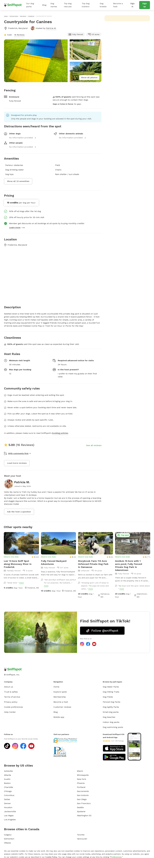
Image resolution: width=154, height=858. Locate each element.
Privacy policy (10, 702)
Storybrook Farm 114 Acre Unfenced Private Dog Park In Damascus (93, 564)
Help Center (10, 712)
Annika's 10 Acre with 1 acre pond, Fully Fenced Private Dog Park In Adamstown (128, 565)
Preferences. (116, 857)
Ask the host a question (19, 511)
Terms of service (12, 697)
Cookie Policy (51, 857)
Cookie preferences (13, 707)
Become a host (118, 5)
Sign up (144, 5)
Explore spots (60, 692)
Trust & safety (11, 692)
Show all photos (89, 77)
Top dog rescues (68, 5)
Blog (44, 5)
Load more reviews (17, 463)
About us (8, 687)
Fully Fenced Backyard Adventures (53, 562)
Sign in (132, 5)
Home (56, 687)
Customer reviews (62, 707)
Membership (59, 697)
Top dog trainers (86, 5)
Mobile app (58, 717)
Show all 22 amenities (18, 181)
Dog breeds (103, 5)
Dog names (53, 5)
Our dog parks (30, 5)
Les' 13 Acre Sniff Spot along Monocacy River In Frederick (17, 564)
